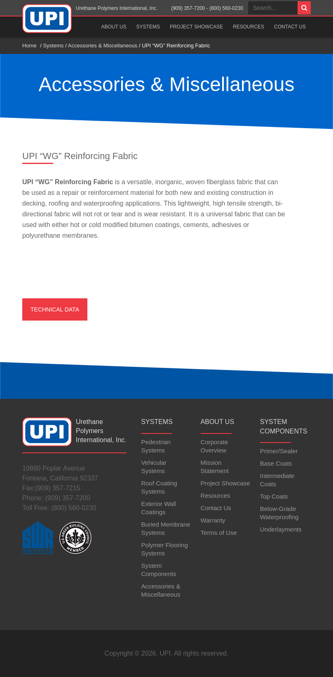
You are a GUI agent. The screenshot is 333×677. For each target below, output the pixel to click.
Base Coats (276, 463)
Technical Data (54, 309)
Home (29, 45)
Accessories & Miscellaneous (102, 45)
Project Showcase (196, 27)
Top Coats (274, 496)
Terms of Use (219, 532)
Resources (248, 27)
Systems (148, 27)
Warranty (213, 520)
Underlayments (281, 529)
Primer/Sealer (279, 450)
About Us (113, 27)
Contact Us (290, 27)
